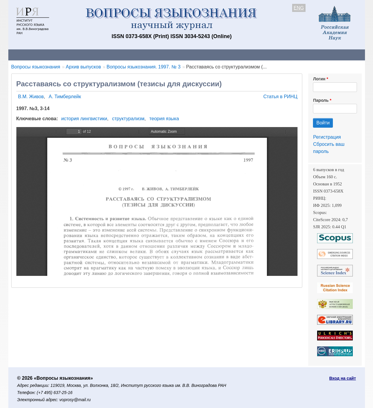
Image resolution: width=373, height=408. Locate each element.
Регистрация (327, 137)
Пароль (320, 100)
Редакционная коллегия (263, 54)
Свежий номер (129, 54)
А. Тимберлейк (65, 96)
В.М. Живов (31, 96)
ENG (299, 7)
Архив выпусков (174, 54)
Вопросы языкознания (35, 66)
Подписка (214, 54)
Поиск (308, 54)
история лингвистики (84, 118)
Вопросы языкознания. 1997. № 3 (144, 66)
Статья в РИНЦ (280, 96)
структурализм (128, 118)
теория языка (164, 118)
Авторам (91, 54)
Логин (319, 78)
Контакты (60, 54)
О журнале (26, 54)
